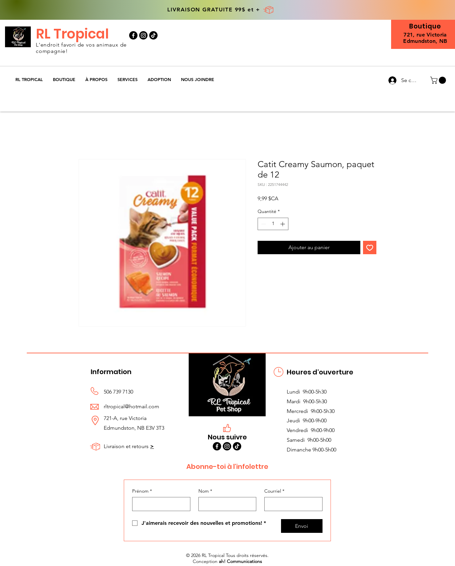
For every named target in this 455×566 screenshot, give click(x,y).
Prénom (142, 491)
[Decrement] (263, 224)
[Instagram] (143, 35)
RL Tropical (72, 33)
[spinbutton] (273, 224)
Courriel (274, 491)
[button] (64, 79)
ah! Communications (240, 561)
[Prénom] (159, 504)
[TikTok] (153, 35)
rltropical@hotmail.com (131, 406)
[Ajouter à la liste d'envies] (369, 247)
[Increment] (283, 224)
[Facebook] (133, 35)
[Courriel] (291, 504)
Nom (205, 491)
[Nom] (225, 504)
